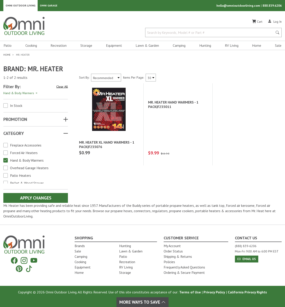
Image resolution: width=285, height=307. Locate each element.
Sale (278, 46)
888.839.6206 (272, 6)
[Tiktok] (29, 268)
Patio (8, 46)
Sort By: (84, 78)
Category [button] (13, 134)
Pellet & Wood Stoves (27, 183)
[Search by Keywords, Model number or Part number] (210, 32)
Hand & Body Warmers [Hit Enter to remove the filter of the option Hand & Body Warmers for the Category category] (20, 93)
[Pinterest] (19, 268)
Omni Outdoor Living (20, 5)
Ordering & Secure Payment (184, 272)
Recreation (59, 46)
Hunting (205, 46)
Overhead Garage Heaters (29, 168)
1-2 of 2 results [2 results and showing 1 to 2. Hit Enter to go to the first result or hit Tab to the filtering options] (15, 78)
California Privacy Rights (247, 292)
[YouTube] (34, 260)
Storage (86, 46)
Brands (80, 246)
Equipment (114, 46)
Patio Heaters (20, 176)
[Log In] (275, 22)
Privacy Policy (214, 292)
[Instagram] (24, 260)
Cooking (31, 46)
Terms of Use (190, 292)
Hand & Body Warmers (27, 161)
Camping (179, 46)
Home (256, 46)
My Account (172, 246)
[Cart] (257, 22)
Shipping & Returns (178, 256)
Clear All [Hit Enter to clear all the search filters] (62, 87)
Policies (169, 262)
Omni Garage (48, 5)
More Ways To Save (142, 302)
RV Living (231, 46)
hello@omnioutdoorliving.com (238, 6)
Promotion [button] (15, 120)
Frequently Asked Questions (184, 267)
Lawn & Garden (147, 46)
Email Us (246, 259)
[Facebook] (14, 260)
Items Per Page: (133, 78)
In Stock (16, 106)
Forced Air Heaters (24, 153)
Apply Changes (35, 198)
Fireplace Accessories (25, 145)
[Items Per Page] (151, 78)
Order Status (173, 251)
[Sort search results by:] (106, 78)
